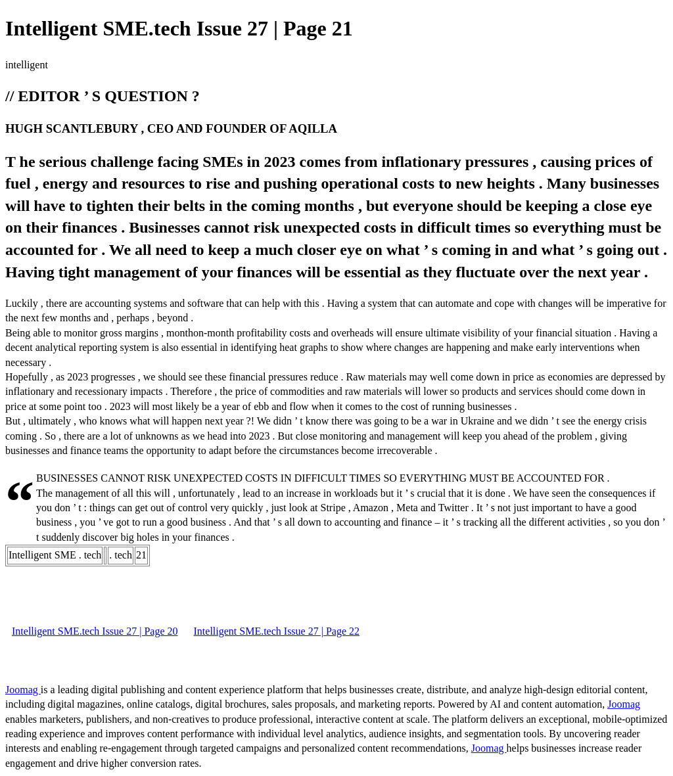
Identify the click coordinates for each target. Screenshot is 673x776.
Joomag (23, 689)
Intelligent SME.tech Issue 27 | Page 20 (95, 631)
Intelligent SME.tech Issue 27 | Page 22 (277, 631)
